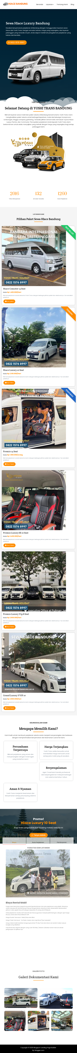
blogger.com (39, 1050)
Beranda (39, 4)
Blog (72, 4)
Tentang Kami (62, 4)
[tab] (14, 782)
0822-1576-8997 (16, 42)
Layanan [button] (50, 4)
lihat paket (9, 301)
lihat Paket (9, 383)
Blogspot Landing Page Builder (45, 1048)
